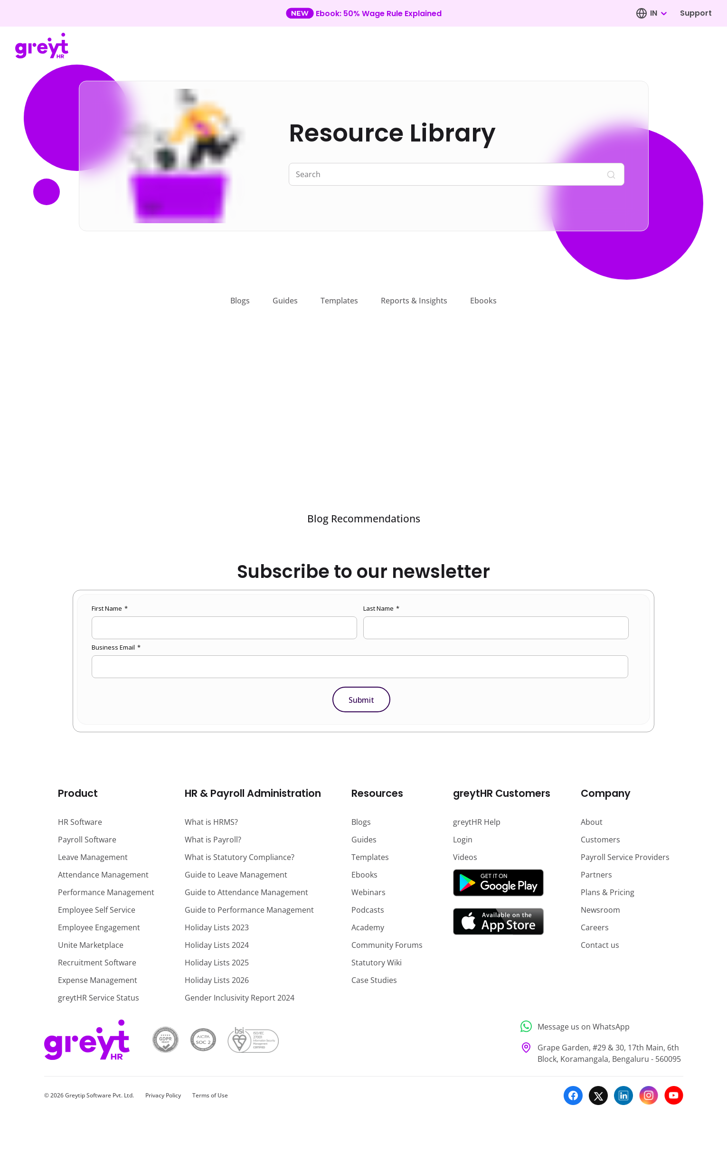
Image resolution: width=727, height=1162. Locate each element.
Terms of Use (210, 1095)
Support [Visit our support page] (696, 13)
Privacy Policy (163, 1095)
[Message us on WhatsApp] (599, 1026)
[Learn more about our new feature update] (363, 13)
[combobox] (658, 13)
